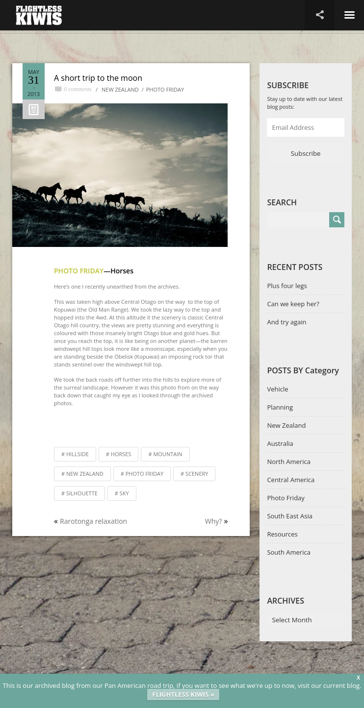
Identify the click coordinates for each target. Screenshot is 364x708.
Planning (280, 407)
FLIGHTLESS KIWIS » (183, 694)
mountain (167, 454)
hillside (77, 454)
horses (121, 454)
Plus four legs (287, 285)
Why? (213, 521)
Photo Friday (165, 89)
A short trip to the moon (98, 78)
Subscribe (306, 153)
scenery (196, 473)
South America (289, 552)
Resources (282, 534)
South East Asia (289, 516)
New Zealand (120, 89)
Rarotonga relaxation (93, 521)
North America (289, 461)
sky (124, 493)
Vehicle (277, 389)
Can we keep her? (293, 303)
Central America (290, 479)
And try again (286, 321)
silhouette (82, 493)
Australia (280, 443)
